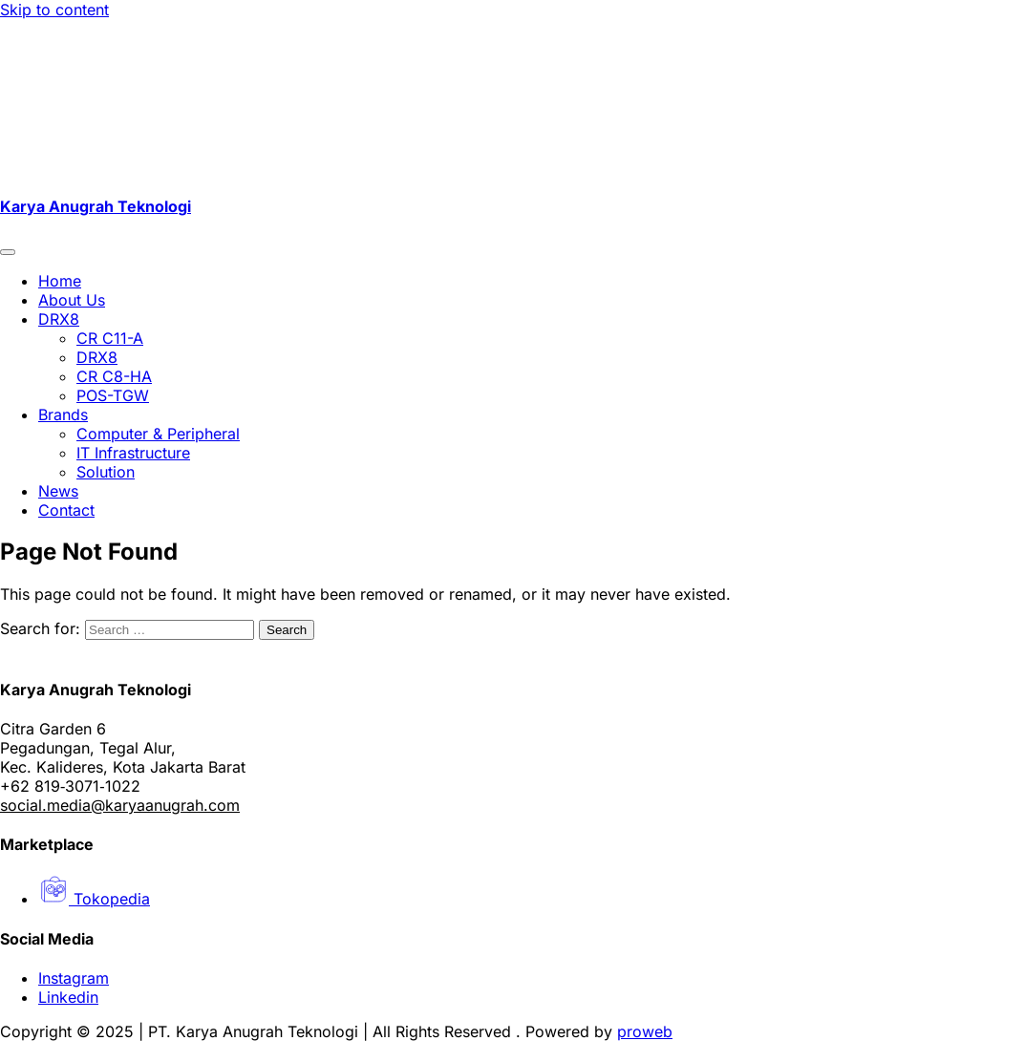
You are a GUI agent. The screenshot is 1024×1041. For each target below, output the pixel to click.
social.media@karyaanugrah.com (120, 805)
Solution (105, 471)
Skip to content (54, 9)
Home (59, 280)
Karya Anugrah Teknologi (95, 206)
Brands (63, 414)
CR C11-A (109, 338)
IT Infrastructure (133, 452)
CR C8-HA (114, 376)
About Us (71, 299)
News (58, 490)
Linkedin (68, 997)
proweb (644, 1031)
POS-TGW (112, 395)
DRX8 (58, 319)
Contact (66, 510)
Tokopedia (94, 898)
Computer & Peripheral (158, 433)
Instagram (73, 978)
